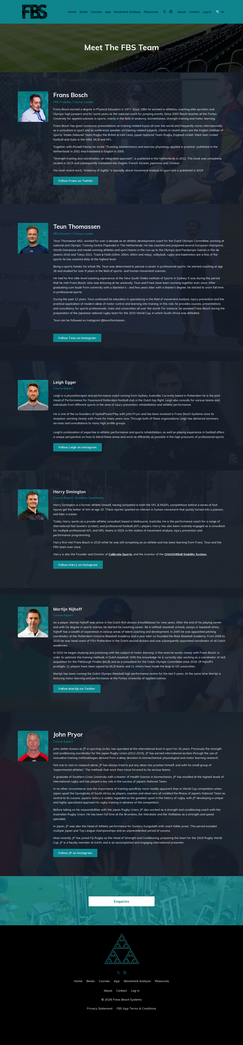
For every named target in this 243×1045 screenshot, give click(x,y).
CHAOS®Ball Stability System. (188, 572)
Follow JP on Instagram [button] (75, 881)
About (181, 12)
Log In (206, 12)
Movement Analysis (126, 12)
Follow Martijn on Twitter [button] (76, 709)
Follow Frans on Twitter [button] (75, 183)
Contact (194, 12)
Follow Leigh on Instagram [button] (77, 464)
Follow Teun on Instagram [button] (77, 348)
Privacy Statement (100, 1037)
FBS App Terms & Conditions (136, 1037)
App (107, 12)
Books (82, 12)
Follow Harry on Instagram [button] (78, 583)
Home (71, 12)
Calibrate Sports (122, 572)
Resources (150, 12)
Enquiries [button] (121, 929)
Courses (95, 12)
